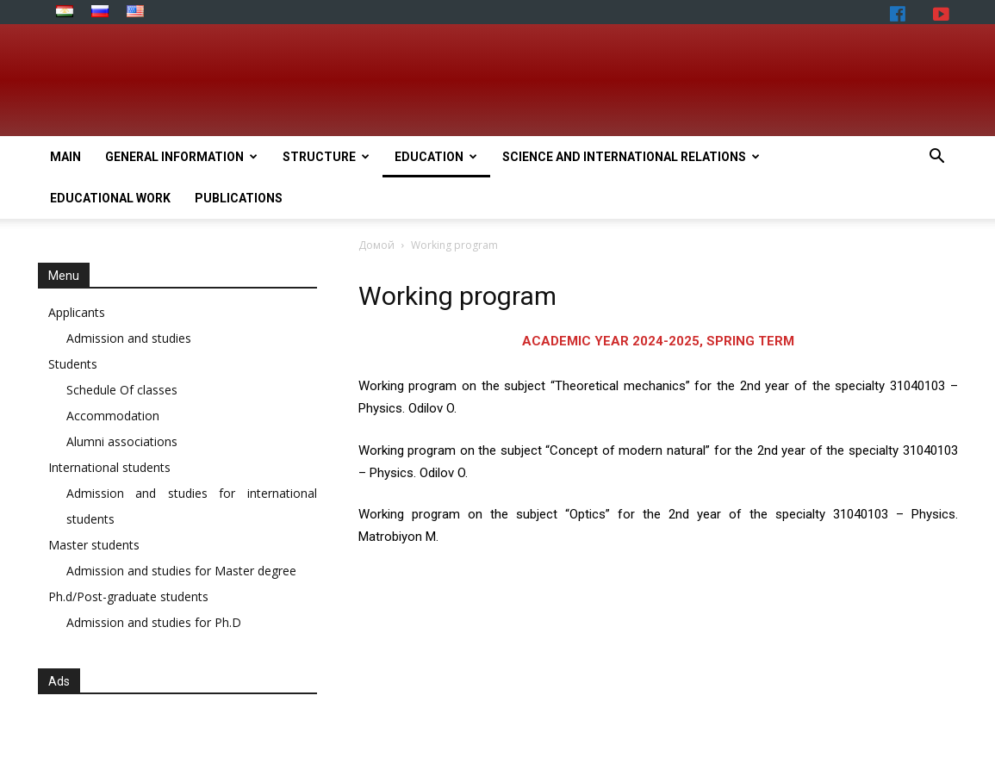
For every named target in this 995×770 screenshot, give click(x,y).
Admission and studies (128, 338)
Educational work (110, 198)
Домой (376, 245)
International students (109, 467)
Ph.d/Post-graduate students (128, 596)
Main (65, 157)
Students (72, 364)
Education (436, 157)
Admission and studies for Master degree (181, 570)
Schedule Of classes (121, 390)
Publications (239, 198)
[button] (937, 158)
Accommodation (112, 415)
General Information (181, 157)
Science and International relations (631, 157)
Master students (94, 545)
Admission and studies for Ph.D (153, 622)
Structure (326, 157)
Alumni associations (121, 441)
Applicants (76, 312)
